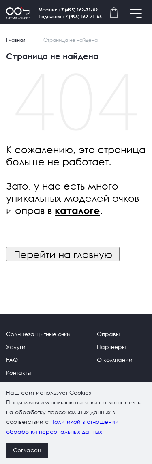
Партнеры (111, 347)
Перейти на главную (63, 254)
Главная (15, 39)
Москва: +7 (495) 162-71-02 (68, 9)
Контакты (18, 372)
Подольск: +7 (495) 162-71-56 (70, 16)
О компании (115, 360)
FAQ (12, 360)
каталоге (77, 210)
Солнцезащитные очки (38, 334)
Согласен (27, 450)
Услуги (16, 347)
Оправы (108, 334)
